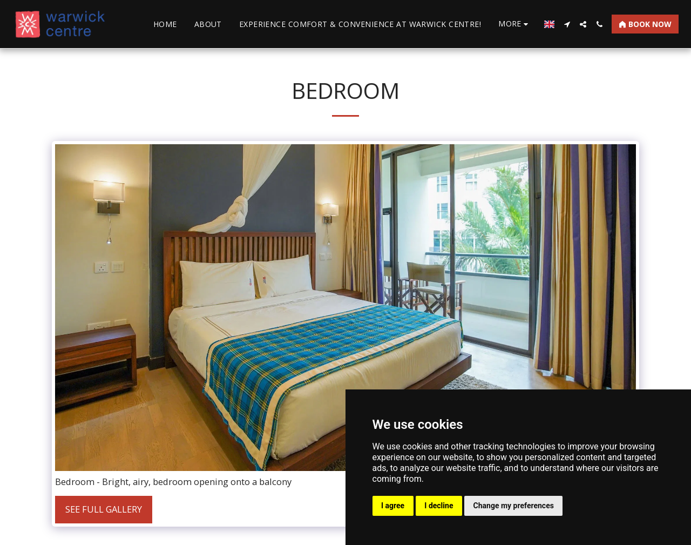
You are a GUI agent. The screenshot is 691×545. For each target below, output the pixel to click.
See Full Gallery (103, 509)
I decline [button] (438, 505)
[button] (566, 24)
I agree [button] (392, 505)
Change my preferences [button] (513, 505)
